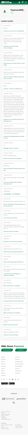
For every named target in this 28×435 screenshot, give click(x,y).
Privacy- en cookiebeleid (6, 411)
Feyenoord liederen (19, 426)
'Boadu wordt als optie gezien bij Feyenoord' (13, 252)
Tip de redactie (7, 350)
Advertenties (18, 371)
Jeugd (2, 368)
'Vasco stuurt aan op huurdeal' (10, 218)
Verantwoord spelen (5, 415)
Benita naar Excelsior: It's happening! (11, 285)
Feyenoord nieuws (18, 427)
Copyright (3, 416)
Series (2, 371)
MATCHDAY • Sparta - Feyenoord (10, 148)
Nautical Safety (18, 424)
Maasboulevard (19, 362)
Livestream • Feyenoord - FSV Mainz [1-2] (12, 89)
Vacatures (21, 350)
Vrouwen (3, 375)
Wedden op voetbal (5, 428)
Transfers (3, 359)
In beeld (17, 368)
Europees (3, 366)
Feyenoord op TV (4, 427)
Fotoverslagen (18, 366)
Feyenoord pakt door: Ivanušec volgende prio (13, 301)
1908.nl (6, 2)
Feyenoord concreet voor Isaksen (11, 231)
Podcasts (17, 359)
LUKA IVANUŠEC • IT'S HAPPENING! (11, 194)
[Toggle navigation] (26, 2)
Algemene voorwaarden (5, 414)
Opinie (2, 362)
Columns (17, 357)
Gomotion (8, 419)
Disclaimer (3, 413)
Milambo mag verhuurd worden (10, 325)
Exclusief (3, 364)
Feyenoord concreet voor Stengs (10, 335)
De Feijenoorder (19, 364)
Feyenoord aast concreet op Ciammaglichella (13, 31)
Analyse (3, 373)
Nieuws (3, 357)
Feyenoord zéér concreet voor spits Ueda (12, 241)
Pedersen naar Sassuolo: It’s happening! (12, 158)
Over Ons (17, 373)
